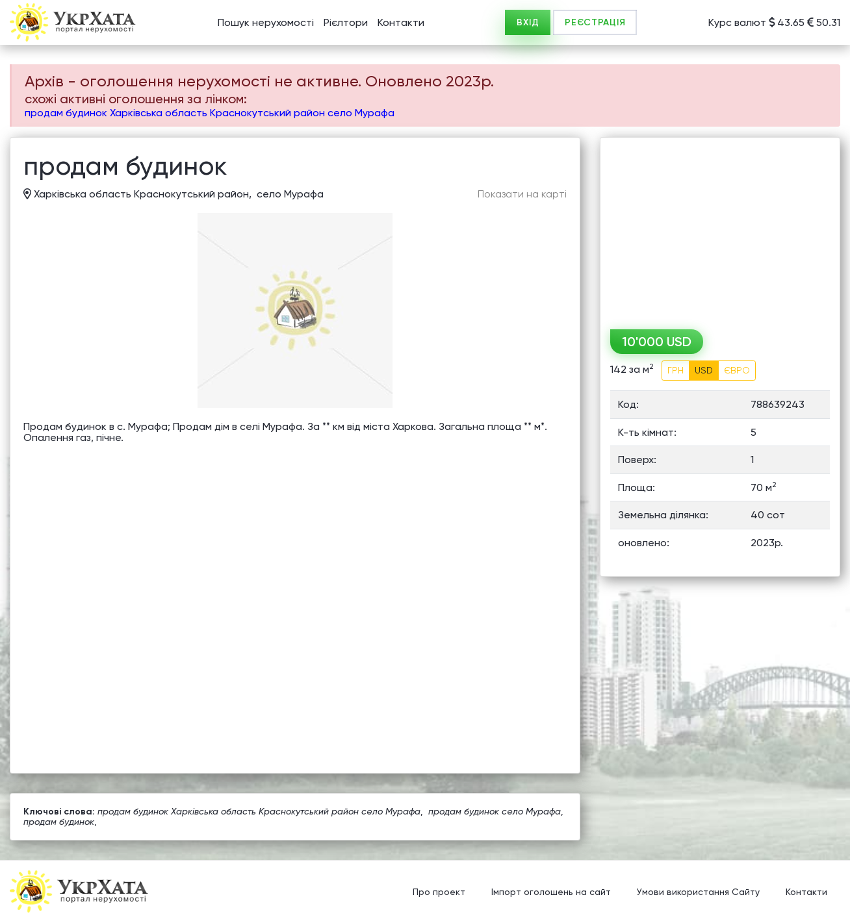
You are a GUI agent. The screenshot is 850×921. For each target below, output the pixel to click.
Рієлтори (346, 22)
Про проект (439, 892)
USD (704, 370)
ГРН (675, 370)
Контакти (401, 22)
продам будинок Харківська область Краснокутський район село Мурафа (209, 113)
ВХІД (528, 22)
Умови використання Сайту (698, 892)
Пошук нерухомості (266, 22)
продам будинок (58, 821)
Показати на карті (522, 194)
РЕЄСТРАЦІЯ (595, 22)
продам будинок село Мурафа (494, 811)
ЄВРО (737, 370)
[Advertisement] (720, 229)
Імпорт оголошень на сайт (551, 892)
